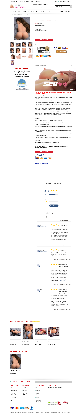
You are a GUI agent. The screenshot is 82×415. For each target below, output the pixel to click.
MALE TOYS (34, 11)
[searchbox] (41, 213)
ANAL (61, 11)
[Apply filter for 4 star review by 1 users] (53, 196)
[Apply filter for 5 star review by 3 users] (53, 194)
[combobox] (54, 213)
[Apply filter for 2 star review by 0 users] (53, 200)
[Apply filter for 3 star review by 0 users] (53, 198)
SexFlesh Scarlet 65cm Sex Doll (15, 340)
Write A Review (53, 205)
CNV (36, 387)
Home (10, 14)
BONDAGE (55, 11)
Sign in (17, 1)
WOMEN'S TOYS (45, 11)
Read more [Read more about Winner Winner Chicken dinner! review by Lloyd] (53, 241)
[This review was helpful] (66, 245)
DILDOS (17, 11)
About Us (27, 1)
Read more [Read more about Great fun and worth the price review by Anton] (62, 280)
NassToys (37, 397)
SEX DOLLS (19, 14)
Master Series (38, 390)
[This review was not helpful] (69, 245)
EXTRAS (67, 11)
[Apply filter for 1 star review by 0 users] (53, 202)
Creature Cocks (38, 400)
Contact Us (32, 1)
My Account (13, 1)
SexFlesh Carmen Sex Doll (15, 370)
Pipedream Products (39, 394)
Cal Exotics (37, 393)
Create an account (22, 1)
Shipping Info (37, 1)
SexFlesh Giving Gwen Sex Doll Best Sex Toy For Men (27, 341)
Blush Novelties (38, 391)
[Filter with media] (42, 217)
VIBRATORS (25, 11)
